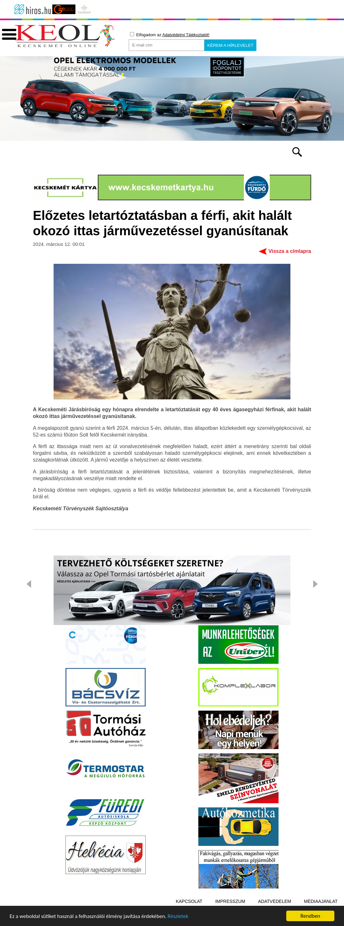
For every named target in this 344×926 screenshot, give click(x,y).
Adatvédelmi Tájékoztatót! (186, 34)
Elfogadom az (170, 34)
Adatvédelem (274, 901)
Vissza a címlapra (289, 251)
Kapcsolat (189, 901)
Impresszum (230, 901)
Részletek (178, 917)
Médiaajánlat (321, 901)
